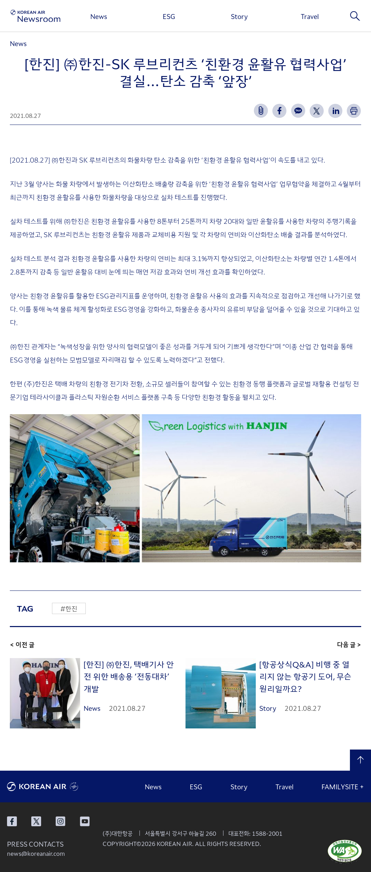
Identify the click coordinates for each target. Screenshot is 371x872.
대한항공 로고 (59, 786)
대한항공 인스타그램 (60, 821)
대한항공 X (36, 821)
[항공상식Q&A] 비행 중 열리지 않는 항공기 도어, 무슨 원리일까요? (305, 676)
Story (239, 16)
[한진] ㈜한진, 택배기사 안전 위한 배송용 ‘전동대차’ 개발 (129, 676)
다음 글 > (349, 644)
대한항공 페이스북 (12, 821)
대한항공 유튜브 (85, 821)
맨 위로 (360, 760)
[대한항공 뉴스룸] (35, 16)
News (98, 16)
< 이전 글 (22, 644)
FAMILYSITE (342, 786)
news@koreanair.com (36, 853)
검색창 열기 (355, 16)
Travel (310, 16)
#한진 (68, 608)
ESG (169, 16)
